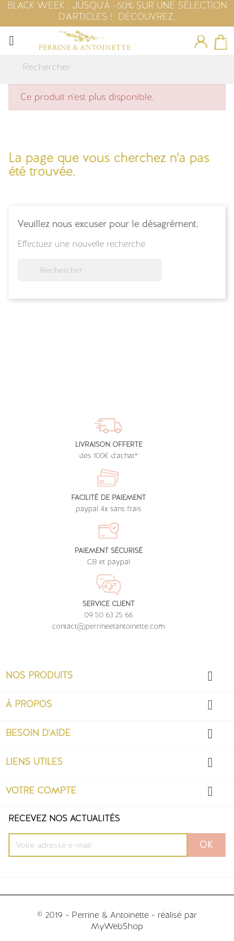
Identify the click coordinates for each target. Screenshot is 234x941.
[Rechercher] (117, 67)
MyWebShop (117, 926)
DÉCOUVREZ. (147, 17)
